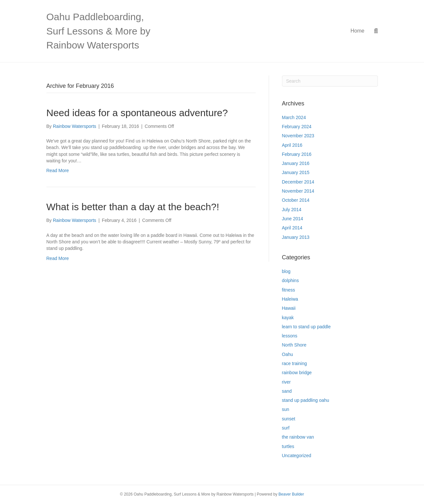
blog (286, 271)
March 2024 (294, 117)
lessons (289, 335)
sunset (288, 418)
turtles (288, 446)
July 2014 (292, 209)
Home (358, 31)
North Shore (294, 344)
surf (285, 427)
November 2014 (298, 191)
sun (285, 409)
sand (287, 391)
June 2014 (292, 218)
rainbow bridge (297, 372)
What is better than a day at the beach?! (132, 206)
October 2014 (296, 200)
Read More (57, 170)
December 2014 (298, 181)
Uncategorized (296, 455)
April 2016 (292, 145)
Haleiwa (290, 299)
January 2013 (296, 237)
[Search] (373, 30)
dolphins (290, 280)
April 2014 (292, 227)
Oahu (287, 354)
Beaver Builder (291, 494)
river (286, 382)
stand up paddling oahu (305, 400)
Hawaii (289, 308)
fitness (288, 290)
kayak (288, 317)
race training (294, 363)
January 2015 (296, 172)
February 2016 (297, 154)
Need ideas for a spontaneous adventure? (137, 112)
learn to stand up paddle (306, 326)
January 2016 (296, 163)
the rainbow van (298, 437)
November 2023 (298, 135)
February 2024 (297, 126)
